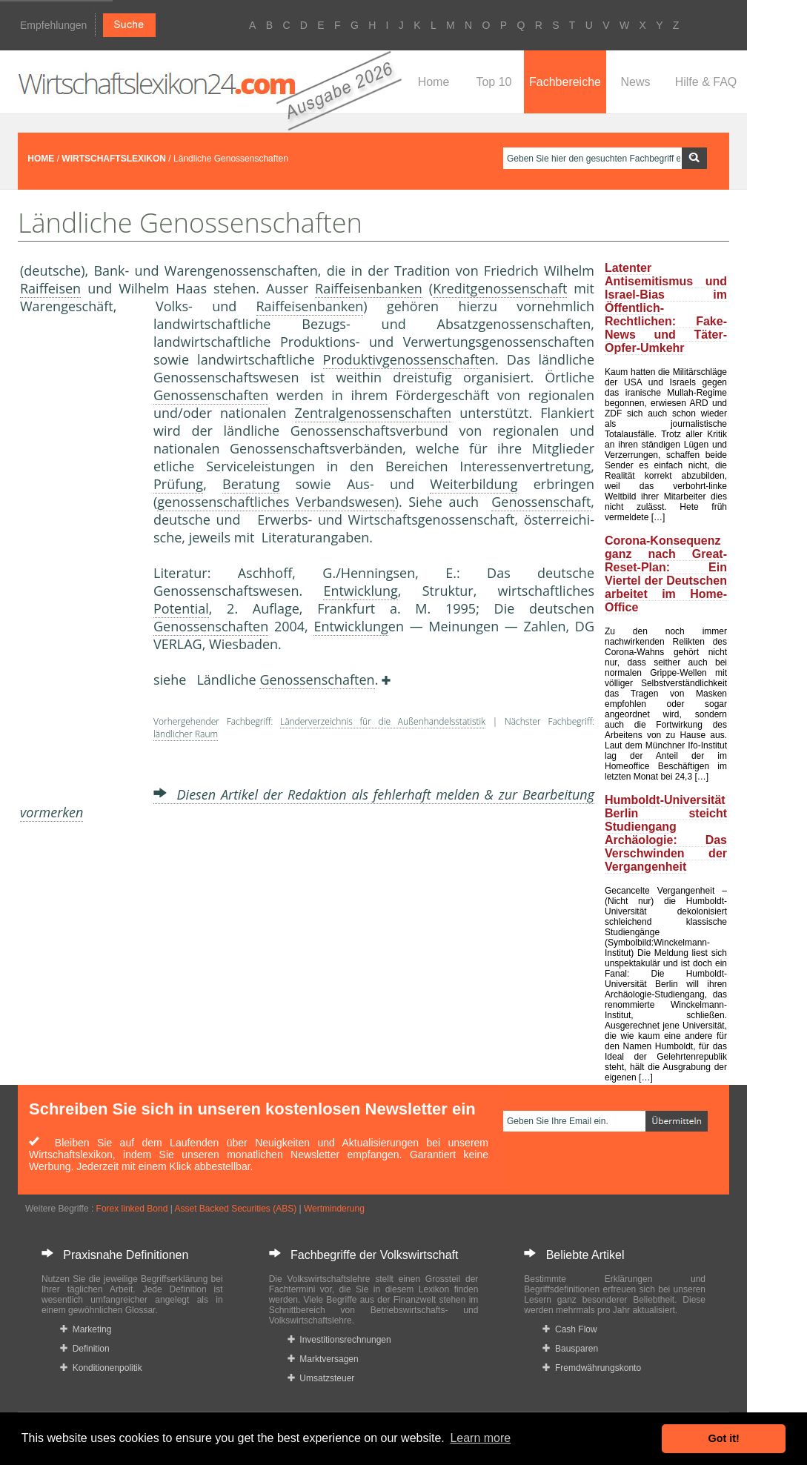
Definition (85, 1348)
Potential (181, 608)
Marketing (85, 1329)
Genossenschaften (210, 395)
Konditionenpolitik (101, 1368)
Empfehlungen (53, 25)
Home (434, 82)
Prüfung (178, 484)
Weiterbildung (473, 484)
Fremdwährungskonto (591, 1368)
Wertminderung (334, 1208)
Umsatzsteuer (321, 1378)
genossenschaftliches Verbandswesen (275, 502)
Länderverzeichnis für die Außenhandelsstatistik (382, 721)
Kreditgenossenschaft (500, 288)
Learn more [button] (480, 1438)
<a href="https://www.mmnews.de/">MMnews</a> (79, 561)
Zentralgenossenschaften (373, 413)
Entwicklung (360, 590)
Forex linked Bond (132, 1208)
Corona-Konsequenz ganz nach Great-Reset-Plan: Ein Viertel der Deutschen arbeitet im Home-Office (666, 574)
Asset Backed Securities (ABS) (235, 1208)
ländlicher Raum (185, 734)
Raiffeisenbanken (368, 288)
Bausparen (570, 1348)
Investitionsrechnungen (339, 1340)
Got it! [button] (724, 1438)
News (635, 82)
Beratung (250, 484)
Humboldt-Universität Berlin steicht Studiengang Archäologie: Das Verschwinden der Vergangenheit (666, 833)
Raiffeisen (50, 288)
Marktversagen (323, 1359)
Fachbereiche (565, 82)
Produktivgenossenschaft (401, 359)
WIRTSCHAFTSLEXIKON (114, 158)
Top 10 (493, 82)
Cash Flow (569, 1329)
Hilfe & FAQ (706, 82)
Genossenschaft (541, 502)
